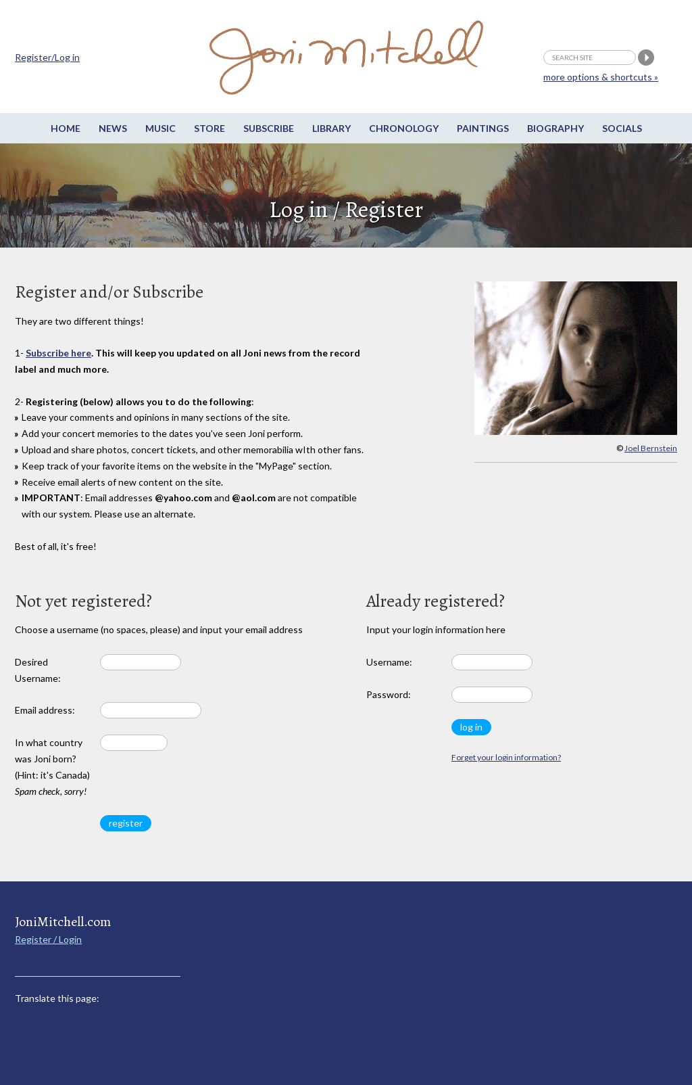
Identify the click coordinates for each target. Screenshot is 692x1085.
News (113, 128)
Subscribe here (58, 353)
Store (209, 128)
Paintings (483, 128)
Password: (388, 694)
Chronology (404, 128)
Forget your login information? (506, 757)
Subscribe (268, 128)
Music (160, 128)
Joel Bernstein (650, 448)
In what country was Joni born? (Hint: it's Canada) (52, 766)
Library (331, 128)
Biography (555, 128)
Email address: (45, 710)
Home (65, 128)
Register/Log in (47, 57)
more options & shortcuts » (600, 77)
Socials (622, 128)
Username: (389, 662)
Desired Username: (38, 670)
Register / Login (48, 939)
